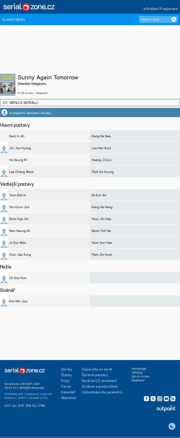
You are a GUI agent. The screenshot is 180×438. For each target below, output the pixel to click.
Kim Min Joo (18, 301)
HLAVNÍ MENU (13, 19)
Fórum (66, 386)
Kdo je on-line (140, 376)
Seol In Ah (16, 136)
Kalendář (68, 392)
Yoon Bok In (17, 195)
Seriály (66, 369)
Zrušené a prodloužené (99, 386)
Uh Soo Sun (17, 278)
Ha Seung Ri (18, 160)
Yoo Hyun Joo (19, 207)
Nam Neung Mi (19, 230)
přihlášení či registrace (161, 8)
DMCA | (23, 398)
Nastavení (138, 380)
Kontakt (34, 398)
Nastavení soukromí (39, 394)
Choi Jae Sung (20, 254)
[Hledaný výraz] (158, 19)
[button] (90, 102)
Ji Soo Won (17, 242)
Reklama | (11, 398)
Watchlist (68, 397)
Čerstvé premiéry (95, 374)
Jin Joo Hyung (20, 148)
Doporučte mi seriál (97, 369)
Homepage (139, 369)
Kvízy (65, 380)
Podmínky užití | (15, 394)
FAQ (45, 398)
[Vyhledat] (173, 19)
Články (66, 374)
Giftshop (137, 372)
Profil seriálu (25, 93)
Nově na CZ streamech (99, 380)
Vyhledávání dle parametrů (102, 392)
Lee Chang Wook (21, 171)
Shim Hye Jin (19, 219)
